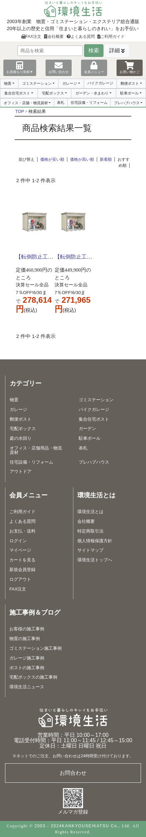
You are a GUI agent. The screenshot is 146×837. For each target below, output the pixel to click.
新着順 (106, 159)
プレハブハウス (127, 103)
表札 (60, 102)
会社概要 (54, 36)
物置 (7, 83)
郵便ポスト (130, 83)
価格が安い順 (52, 159)
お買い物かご (130, 67)
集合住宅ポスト (17, 93)
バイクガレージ (100, 83)
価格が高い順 (82, 159)
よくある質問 (81, 36)
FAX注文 (31, 36)
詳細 (114, 50)
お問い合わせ (59, 67)
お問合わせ (73, 773)
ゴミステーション (37, 83)
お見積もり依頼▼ (19, 67)
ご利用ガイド (111, 36)
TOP (19, 111)
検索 (93, 50)
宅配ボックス (53, 93)
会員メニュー (94, 67)
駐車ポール (129, 93)
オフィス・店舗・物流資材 (26, 103)
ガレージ (69, 83)
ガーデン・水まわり (91, 93)
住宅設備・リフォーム (89, 102)
